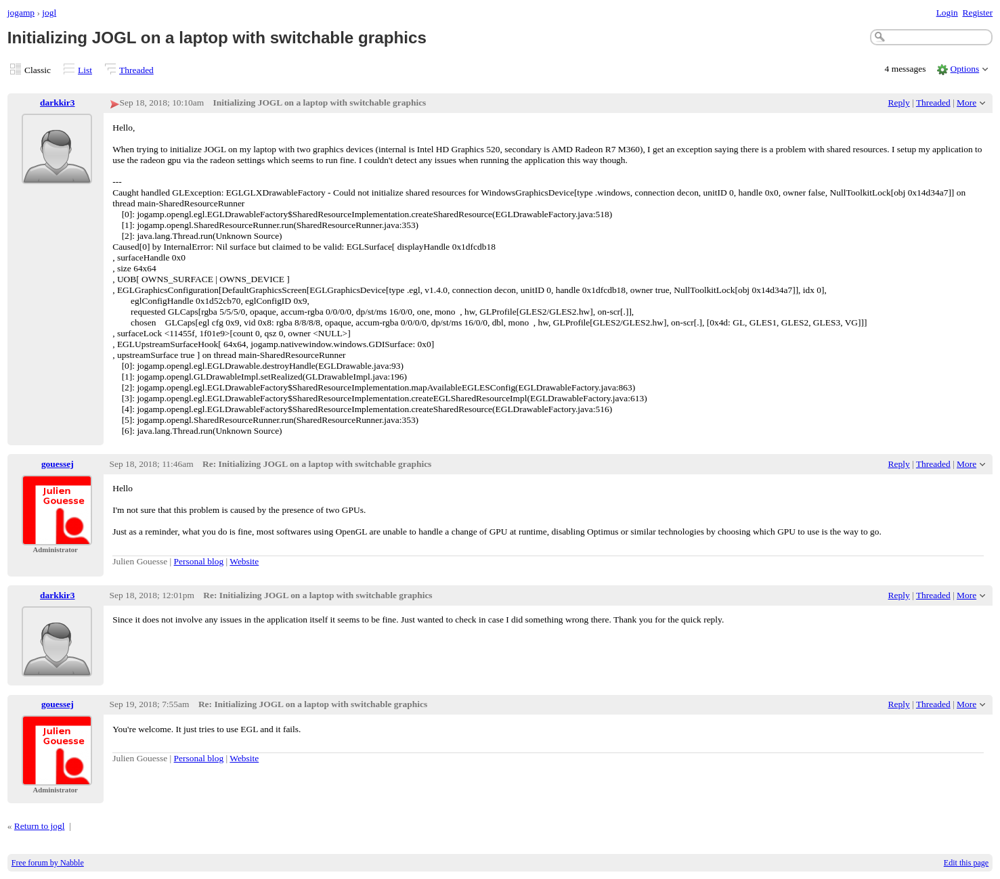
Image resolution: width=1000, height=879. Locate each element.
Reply (899, 102)
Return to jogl (39, 826)
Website (244, 561)
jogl (49, 12)
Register (977, 12)
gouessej (57, 464)
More (966, 102)
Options (965, 69)
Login (947, 12)
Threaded (136, 70)
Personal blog (199, 561)
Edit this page (966, 862)
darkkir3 (57, 102)
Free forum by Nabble (48, 862)
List (85, 70)
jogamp (21, 12)
